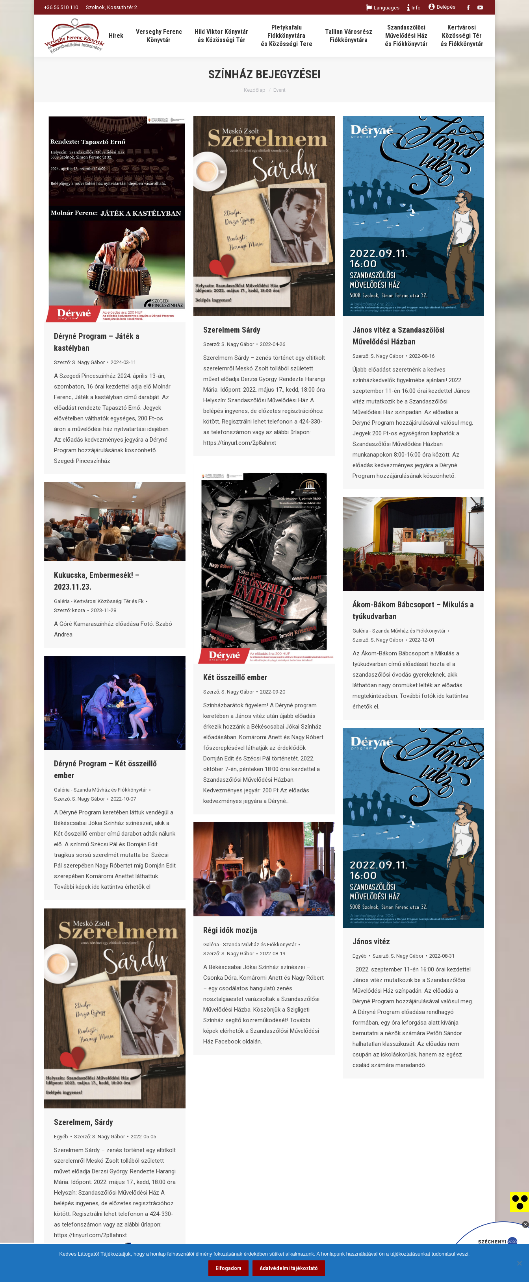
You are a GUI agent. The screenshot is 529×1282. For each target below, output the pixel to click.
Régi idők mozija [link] (230, 930)
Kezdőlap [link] (254, 90)
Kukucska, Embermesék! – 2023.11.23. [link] (96, 581)
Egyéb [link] (360, 956)
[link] (519, 1201)
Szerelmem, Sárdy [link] (83, 1122)
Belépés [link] (442, 7)
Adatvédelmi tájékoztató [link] (289, 1268)
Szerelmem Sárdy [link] (231, 330)
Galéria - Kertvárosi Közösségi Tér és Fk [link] (99, 601)
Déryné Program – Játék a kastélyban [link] (96, 342)
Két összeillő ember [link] (235, 677)
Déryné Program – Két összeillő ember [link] (105, 769)
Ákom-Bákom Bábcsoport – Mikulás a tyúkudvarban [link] (413, 610)
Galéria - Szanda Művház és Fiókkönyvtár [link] (399, 631)
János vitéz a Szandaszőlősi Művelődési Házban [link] (399, 335)
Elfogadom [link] (228, 1268)
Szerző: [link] (79, 362)
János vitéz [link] (371, 941)
